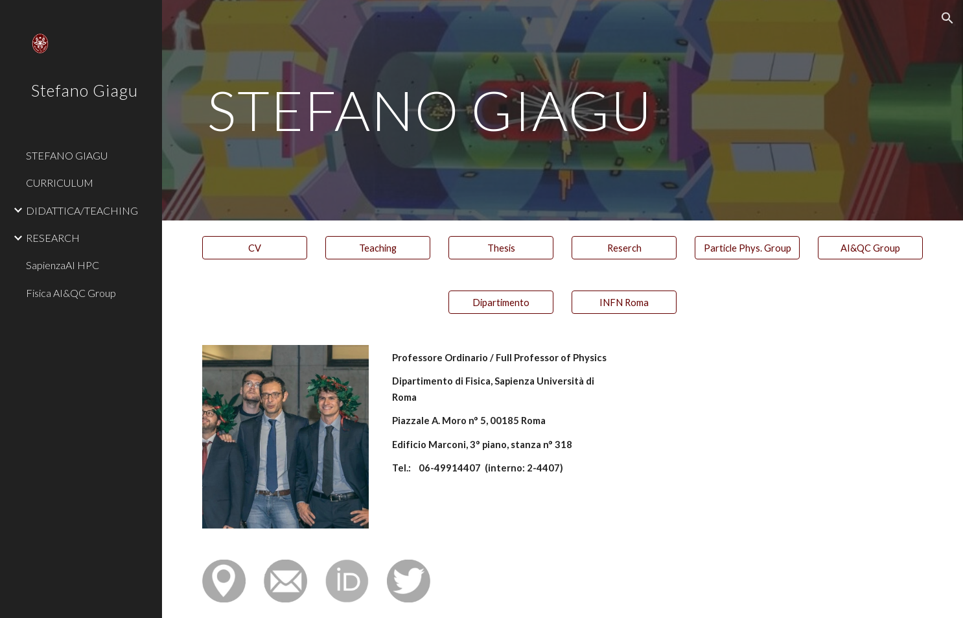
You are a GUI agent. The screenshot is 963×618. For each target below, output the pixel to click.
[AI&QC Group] (870, 248)
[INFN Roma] (624, 302)
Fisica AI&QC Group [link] (71, 293)
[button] (947, 18)
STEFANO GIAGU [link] (67, 155)
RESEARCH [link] (53, 238)
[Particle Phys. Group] (747, 248)
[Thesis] (501, 248)
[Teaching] (378, 248)
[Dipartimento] (501, 302)
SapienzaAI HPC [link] (62, 265)
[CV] (255, 248)
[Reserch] (624, 248)
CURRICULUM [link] (59, 182)
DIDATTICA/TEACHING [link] (82, 210)
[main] (562, 110)
